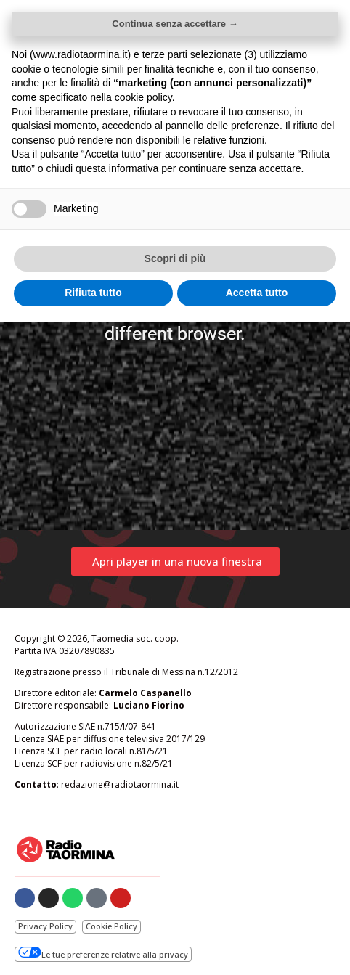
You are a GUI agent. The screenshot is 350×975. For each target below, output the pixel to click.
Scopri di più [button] (175, 258)
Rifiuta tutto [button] (93, 292)
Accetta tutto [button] (257, 292)
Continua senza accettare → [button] (174, 23)
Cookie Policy (111, 926)
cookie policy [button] (143, 97)
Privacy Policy (45, 926)
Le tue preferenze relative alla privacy (103, 953)
